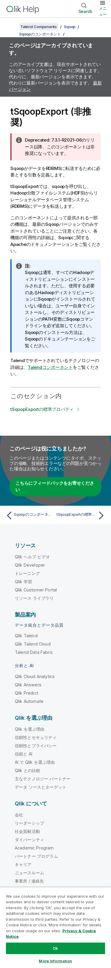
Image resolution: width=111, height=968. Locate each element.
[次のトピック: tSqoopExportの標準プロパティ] (82, 515)
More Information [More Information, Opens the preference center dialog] (55, 961)
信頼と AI (23, 753)
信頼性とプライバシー (36, 745)
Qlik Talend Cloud (33, 643)
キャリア (23, 864)
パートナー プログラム (36, 856)
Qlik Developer (30, 564)
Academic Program (34, 847)
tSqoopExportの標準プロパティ (42, 409)
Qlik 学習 (23, 581)
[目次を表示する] (11, 26)
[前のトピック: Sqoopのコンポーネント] (29, 515)
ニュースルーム (29, 872)
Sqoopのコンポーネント (40, 34)
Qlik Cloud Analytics (35, 676)
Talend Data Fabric (34, 652)
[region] (55, 927)
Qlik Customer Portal (36, 589)
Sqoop (69, 26)
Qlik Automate (29, 701)
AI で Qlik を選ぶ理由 (35, 762)
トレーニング (27, 573)
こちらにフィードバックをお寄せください (54, 486)
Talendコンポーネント (50, 367)
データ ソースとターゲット (40, 786)
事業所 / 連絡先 (29, 880)
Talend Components (38, 26)
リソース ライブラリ (34, 598)
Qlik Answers (28, 684)
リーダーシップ (29, 823)
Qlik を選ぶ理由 (30, 729)
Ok (55, 948)
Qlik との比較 (27, 770)
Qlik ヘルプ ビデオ (32, 556)
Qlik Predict (26, 692)
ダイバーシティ (29, 839)
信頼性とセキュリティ (36, 737)
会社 (19, 814)
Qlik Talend (26, 635)
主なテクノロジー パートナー (42, 778)
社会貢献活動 (27, 831)
